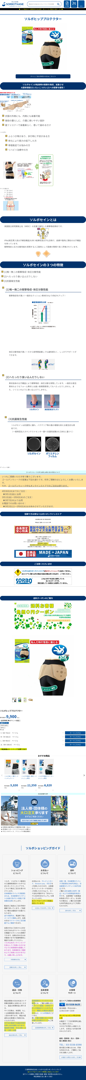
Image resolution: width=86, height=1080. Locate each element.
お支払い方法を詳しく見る (43, 908)
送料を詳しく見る (70, 910)
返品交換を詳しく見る (15, 1035)
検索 (58, 3)
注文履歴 (67, 6)
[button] (2, 775)
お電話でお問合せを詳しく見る (70, 1057)
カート (74, 6)
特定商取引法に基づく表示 (43, 1076)
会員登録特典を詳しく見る (43, 1028)
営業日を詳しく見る (15, 967)
